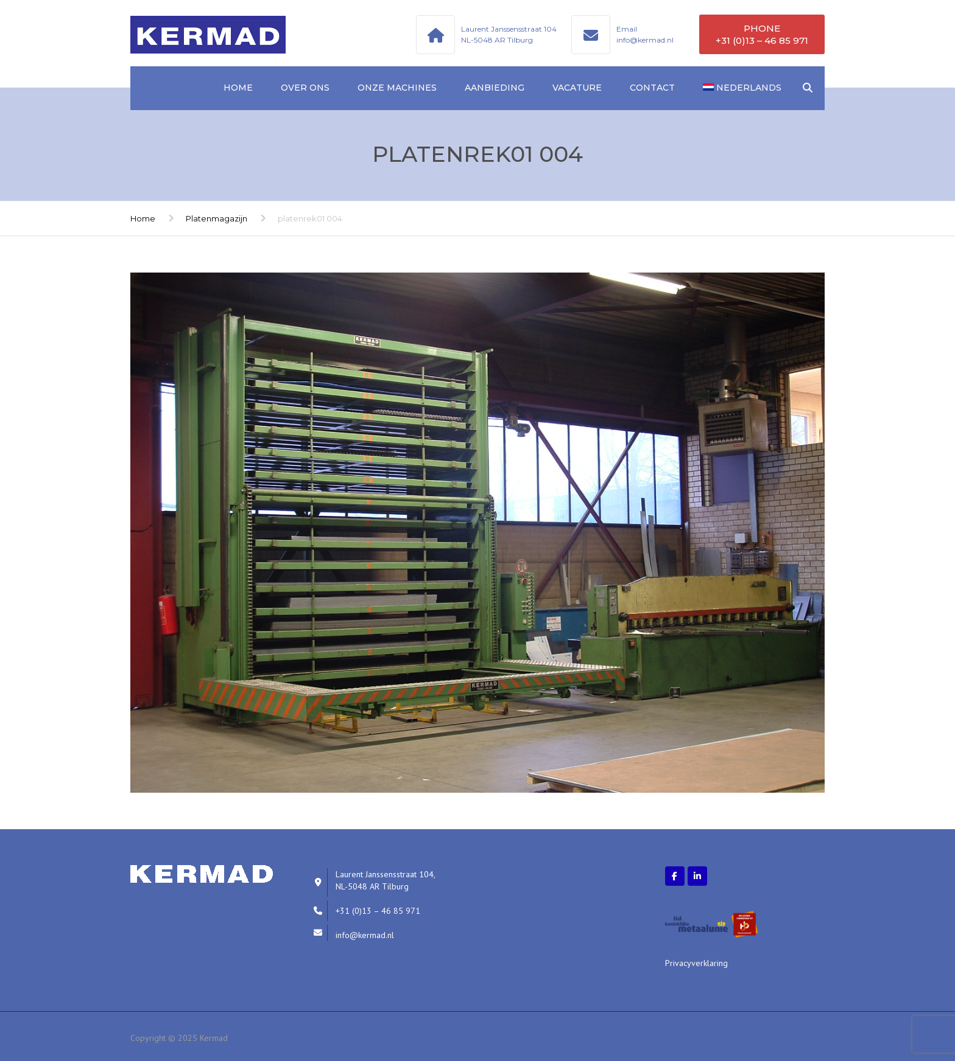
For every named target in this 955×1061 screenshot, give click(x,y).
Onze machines (397, 87)
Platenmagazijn (216, 218)
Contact (652, 87)
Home (238, 87)
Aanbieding (494, 87)
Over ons (305, 87)
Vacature (577, 87)
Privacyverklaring (696, 963)
